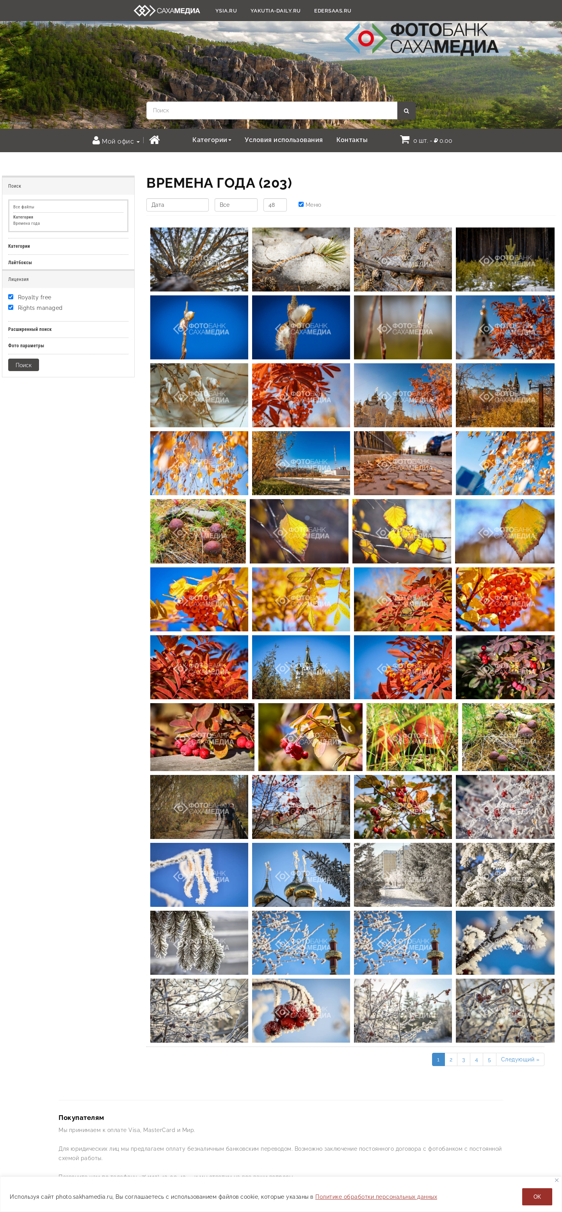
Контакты (352, 140)
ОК (537, 1197)
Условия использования (284, 140)
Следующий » (520, 1059)
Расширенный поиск (30, 329)
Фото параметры (26, 345)
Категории (211, 140)
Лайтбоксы (20, 262)
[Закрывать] (556, 1180)
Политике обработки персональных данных (376, 1197)
